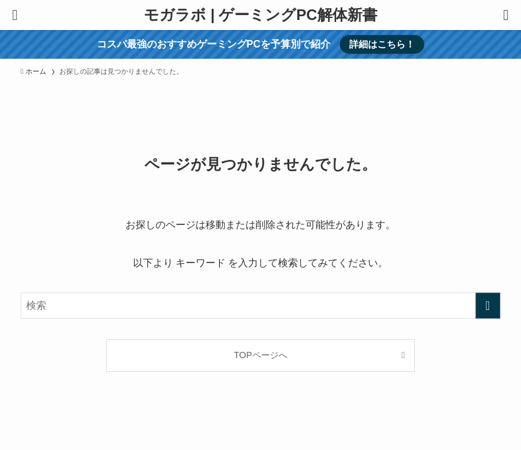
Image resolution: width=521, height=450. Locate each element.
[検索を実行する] (487, 305)
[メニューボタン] (15, 15)
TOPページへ (260, 355)
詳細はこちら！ (382, 44)
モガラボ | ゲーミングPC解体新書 (260, 15)
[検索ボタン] (506, 15)
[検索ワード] (260, 305)
